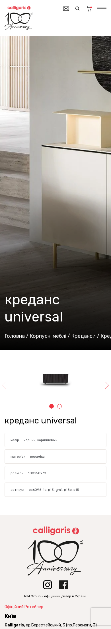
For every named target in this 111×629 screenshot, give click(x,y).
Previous (4, 385)
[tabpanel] (55, 380)
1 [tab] (51, 406)
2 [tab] (59, 406)
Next (106, 385)
